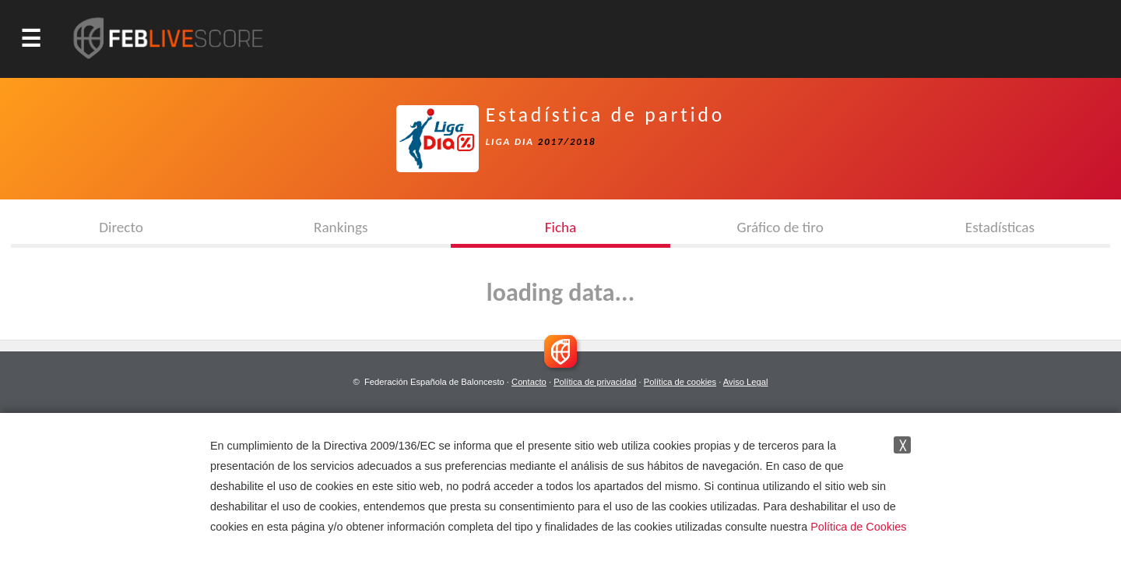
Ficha (561, 227)
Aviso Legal (745, 381)
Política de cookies (680, 381)
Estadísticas (1000, 227)
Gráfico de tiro (780, 227)
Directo (121, 227)
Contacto (528, 381)
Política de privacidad (594, 381)
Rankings (340, 227)
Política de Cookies (858, 526)
